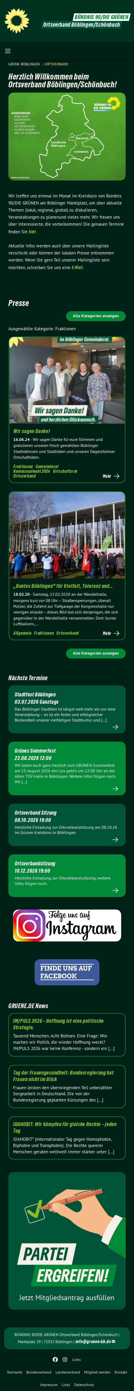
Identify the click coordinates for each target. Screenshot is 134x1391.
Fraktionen (23, 466)
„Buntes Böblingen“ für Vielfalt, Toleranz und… (63, 586)
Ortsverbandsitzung (35, 863)
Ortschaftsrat (65, 471)
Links (66, 1384)
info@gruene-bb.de (93, 1341)
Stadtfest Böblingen (35, 694)
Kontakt (121, 1372)
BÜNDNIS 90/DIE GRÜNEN (101, 17)
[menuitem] (14, 1372)
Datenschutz (84, 1384)
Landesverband (68, 1372)
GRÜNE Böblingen (24, 64)
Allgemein (22, 633)
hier (32, 231)
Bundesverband (38, 1372)
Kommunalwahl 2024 (31, 471)
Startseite (14, 1372)
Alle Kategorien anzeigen (96, 316)
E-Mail (77, 267)
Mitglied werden (97, 1372)
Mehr (107, 476)
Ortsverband (56, 64)
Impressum (48, 1384)
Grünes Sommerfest (35, 751)
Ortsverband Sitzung (35, 813)
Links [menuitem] (76, 1359)
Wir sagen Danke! (31, 431)
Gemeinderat (47, 466)
